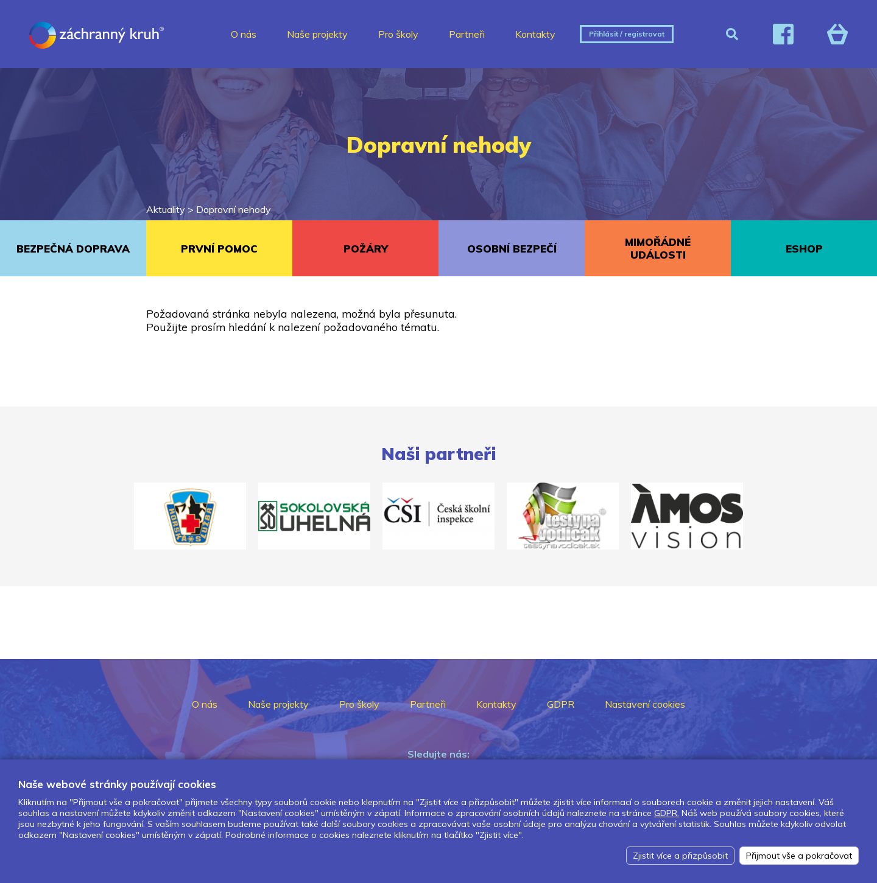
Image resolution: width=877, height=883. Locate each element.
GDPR (560, 704)
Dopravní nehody (233, 209)
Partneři (467, 34)
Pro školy (398, 34)
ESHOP (804, 248)
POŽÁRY (365, 248)
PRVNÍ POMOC (219, 248)
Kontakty (535, 34)
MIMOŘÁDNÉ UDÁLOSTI (658, 248)
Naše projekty (317, 34)
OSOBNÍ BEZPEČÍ (512, 248)
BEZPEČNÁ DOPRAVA (73, 248)
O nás (243, 34)
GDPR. (666, 813)
